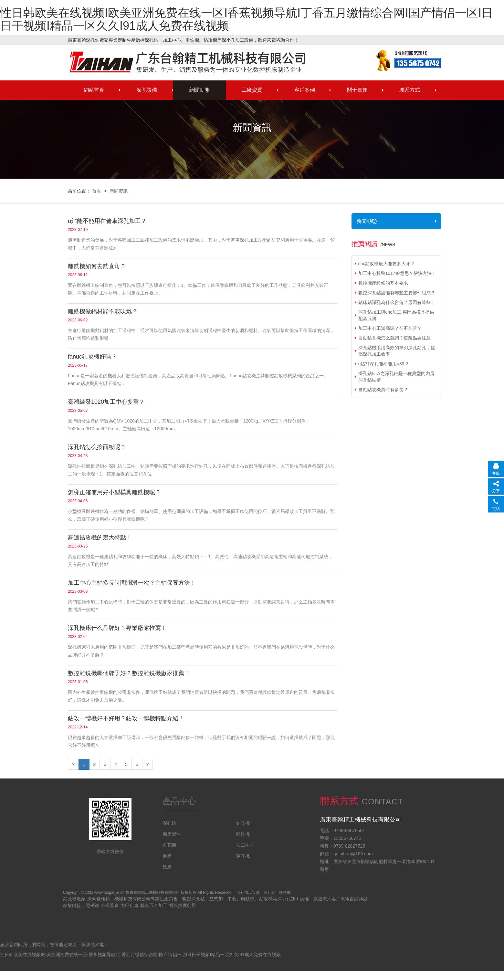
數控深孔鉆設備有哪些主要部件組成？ (396, 292)
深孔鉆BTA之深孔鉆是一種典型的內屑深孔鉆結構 (396, 376)
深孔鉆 (187, 61)
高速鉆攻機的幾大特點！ (100, 537)
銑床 (167, 867)
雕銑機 (243, 834)
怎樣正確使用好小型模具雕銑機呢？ (114, 492)
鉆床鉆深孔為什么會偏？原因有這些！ (396, 302)
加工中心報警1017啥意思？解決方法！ (397, 273)
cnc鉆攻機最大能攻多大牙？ (386, 263)
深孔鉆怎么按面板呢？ (97, 447)
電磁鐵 (92, 905)
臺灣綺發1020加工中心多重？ (106, 402)
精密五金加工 (153, 905)
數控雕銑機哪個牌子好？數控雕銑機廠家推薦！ (129, 673)
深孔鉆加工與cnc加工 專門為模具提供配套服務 (396, 315)
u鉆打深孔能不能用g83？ (383, 363)
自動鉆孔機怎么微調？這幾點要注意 (394, 337)
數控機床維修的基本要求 (383, 283)
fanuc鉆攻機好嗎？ (92, 356)
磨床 (167, 856)
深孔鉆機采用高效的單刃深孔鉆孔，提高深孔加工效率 (396, 351)
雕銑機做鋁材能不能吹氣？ (103, 311)
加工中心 (245, 845)
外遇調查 (110, 905)
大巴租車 (130, 905)
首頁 (96, 190)
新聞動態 (366, 221)
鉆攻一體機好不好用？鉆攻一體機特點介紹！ (126, 718)
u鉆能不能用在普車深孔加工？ (107, 221)
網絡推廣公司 (182, 905)
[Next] (147, 764)
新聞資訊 (119, 190)
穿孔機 (243, 856)
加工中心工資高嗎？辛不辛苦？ (390, 328)
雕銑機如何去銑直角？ (97, 266)
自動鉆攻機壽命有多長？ (383, 389)
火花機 (169, 845)
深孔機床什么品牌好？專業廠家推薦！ (117, 628)
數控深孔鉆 (193, 898)
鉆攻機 (243, 823)
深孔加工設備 (248, 892)
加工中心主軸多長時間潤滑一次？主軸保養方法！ (132, 582)
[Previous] (73, 764)
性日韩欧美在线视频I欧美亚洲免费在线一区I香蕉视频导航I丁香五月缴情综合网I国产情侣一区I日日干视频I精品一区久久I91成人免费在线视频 (246, 19)
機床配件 (172, 834)
